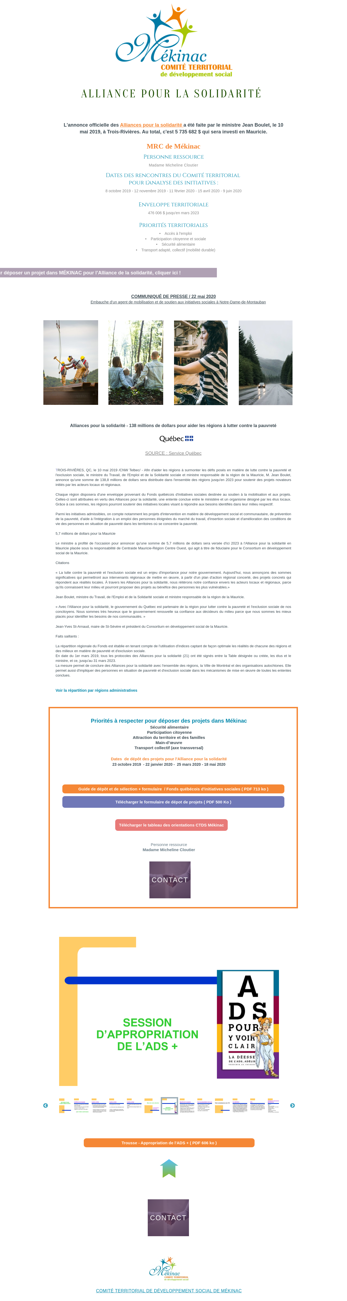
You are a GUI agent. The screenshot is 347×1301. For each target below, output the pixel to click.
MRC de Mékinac (173, 146)
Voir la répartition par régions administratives (96, 690)
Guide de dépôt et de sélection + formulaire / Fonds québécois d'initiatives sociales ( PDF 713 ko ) (173, 789)
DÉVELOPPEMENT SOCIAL (183, 1291)
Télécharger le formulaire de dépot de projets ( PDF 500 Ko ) (173, 802)
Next (292, 1105)
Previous (45, 1105)
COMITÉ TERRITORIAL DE (125, 1291)
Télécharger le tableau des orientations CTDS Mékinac (171, 825)
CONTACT (170, 880)
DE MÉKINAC (227, 1291)
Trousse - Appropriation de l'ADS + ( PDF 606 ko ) (169, 1142)
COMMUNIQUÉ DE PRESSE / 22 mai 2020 (173, 296)
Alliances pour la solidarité (151, 125)
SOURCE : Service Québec (173, 453)
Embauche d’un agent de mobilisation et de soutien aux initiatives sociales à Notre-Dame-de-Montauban (178, 302)
